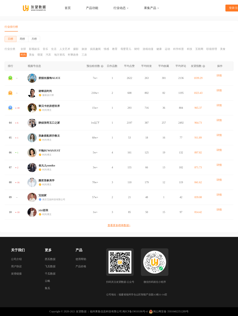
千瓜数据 (50, 273)
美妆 (31, 54)
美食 (222, 49)
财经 (137, 49)
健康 (159, 49)
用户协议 (16, 266)
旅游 (84, 49)
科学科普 (178, 49)
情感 (106, 49)
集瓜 (47, 288)
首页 (68, 8)
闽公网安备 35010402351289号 (169, 312)
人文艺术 (65, 49)
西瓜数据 (50, 259)
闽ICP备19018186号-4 (134, 311)
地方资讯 (59, 54)
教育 (114, 49)
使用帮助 (81, 259)
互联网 (199, 49)
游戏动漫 (148, 49)
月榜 (34, 38)
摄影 (76, 49)
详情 (219, 75)
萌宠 (40, 54)
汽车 (48, 54)
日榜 (10, 38)
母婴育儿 (126, 49)
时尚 (23, 54)
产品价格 (81, 266)
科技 (189, 49)
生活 (53, 49)
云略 (47, 281)
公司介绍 (16, 259)
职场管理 (211, 49)
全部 (23, 49)
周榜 (22, 38)
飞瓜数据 (50, 266)
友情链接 (16, 273)
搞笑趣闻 (95, 49)
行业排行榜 (11, 26)
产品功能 (92, 8)
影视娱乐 (34, 49)
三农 (84, 54)
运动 (167, 49)
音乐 (45, 49)
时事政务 (73, 54)
